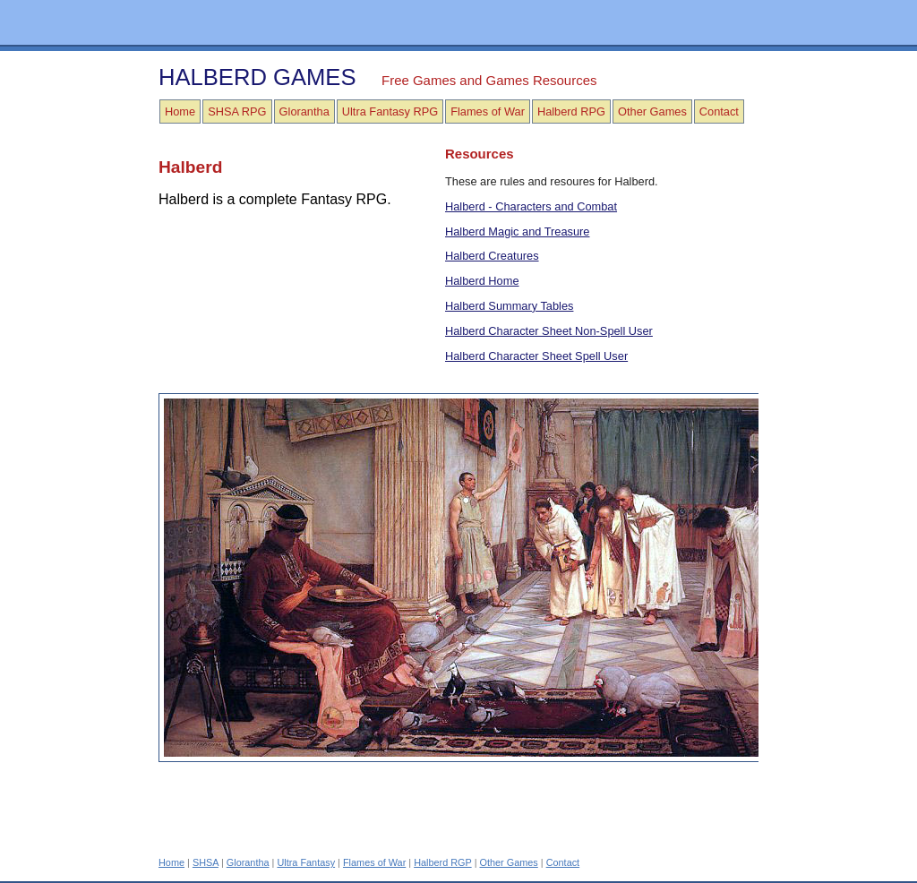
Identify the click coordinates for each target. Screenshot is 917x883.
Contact (719, 111)
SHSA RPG (237, 111)
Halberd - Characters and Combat (531, 206)
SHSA (206, 862)
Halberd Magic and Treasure (517, 231)
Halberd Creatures (492, 255)
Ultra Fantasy (306, 862)
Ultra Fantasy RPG (390, 111)
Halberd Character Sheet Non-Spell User (549, 331)
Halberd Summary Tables (509, 306)
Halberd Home (482, 280)
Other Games (652, 111)
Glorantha (304, 111)
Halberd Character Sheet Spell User (536, 356)
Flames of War (487, 111)
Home (180, 111)
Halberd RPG (571, 111)
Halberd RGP (442, 862)
